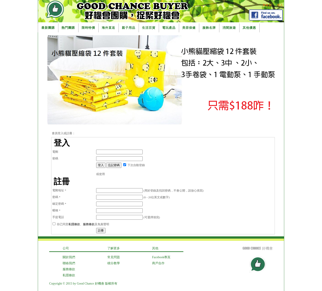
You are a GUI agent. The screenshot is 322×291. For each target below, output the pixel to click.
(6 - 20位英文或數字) (132, 197)
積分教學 (113, 263)
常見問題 (113, 257)
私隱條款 (74, 224)
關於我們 (69, 257)
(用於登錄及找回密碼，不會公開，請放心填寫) (149, 190)
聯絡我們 (69, 263)
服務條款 (89, 224)
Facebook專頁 (161, 257)
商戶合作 (158, 263)
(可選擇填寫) (128, 217)
